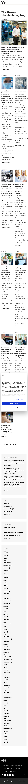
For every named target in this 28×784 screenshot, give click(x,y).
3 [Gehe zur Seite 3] (4, 444)
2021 (5, 634)
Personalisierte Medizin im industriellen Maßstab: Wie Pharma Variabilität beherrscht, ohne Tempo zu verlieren (7, 96)
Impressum (10, 763)
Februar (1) (7, 568)
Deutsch (23, 775)
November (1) (7, 575)
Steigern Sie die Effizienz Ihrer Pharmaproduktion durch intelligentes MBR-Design (20, 270)
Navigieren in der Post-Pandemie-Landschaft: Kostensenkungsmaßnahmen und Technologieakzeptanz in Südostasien (10, 353)
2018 (5, 690)
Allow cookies (14, 403)
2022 (5, 622)
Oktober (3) (7, 578)
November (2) (8, 659)
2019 (5, 675)
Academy (6, 503)
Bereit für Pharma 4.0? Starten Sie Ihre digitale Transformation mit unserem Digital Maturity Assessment (21, 353)
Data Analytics (8, 509)
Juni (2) (6, 737)
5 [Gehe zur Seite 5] (7, 444)
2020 (5, 655)
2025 (5, 561)
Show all (6, 491)
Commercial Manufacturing (12, 535)
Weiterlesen (5, 69)
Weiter (17, 445)
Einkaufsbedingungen (16, 766)
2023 (5, 596)
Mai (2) (5, 611)
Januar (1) (6, 558)
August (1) (6, 606)
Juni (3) (6, 703)
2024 (5, 573)
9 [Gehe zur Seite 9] (13, 444)
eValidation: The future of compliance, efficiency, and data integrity (6, 270)
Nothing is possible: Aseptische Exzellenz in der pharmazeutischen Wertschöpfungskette (21, 94)
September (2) (8, 729)
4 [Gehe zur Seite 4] (6, 444)
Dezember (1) (7, 562)
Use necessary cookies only (13, 408)
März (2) (6, 647)
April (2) (6, 667)
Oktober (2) (7, 726)
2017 (5, 719)
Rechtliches (18, 763)
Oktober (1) (7, 603)
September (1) (8, 565)
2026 (5, 551)
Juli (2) (5, 580)
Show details (20, 399)
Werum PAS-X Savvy (9, 527)
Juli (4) (6, 644)
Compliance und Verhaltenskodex (11, 768)
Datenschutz (5, 766)
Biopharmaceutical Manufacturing (13, 532)
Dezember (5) (7, 657)
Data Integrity (8, 511)
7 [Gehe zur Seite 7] (10, 444)
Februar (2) (7, 649)
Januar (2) (6, 570)
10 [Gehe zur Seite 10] (15, 444)
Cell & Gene (7, 506)
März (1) (6, 555)
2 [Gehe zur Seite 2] (3, 444)
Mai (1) (5, 583)
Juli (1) (5, 626)
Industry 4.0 (7, 530)
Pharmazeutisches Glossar (9, 771)
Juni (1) (6, 553)
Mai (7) (5, 629)
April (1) (6, 586)
